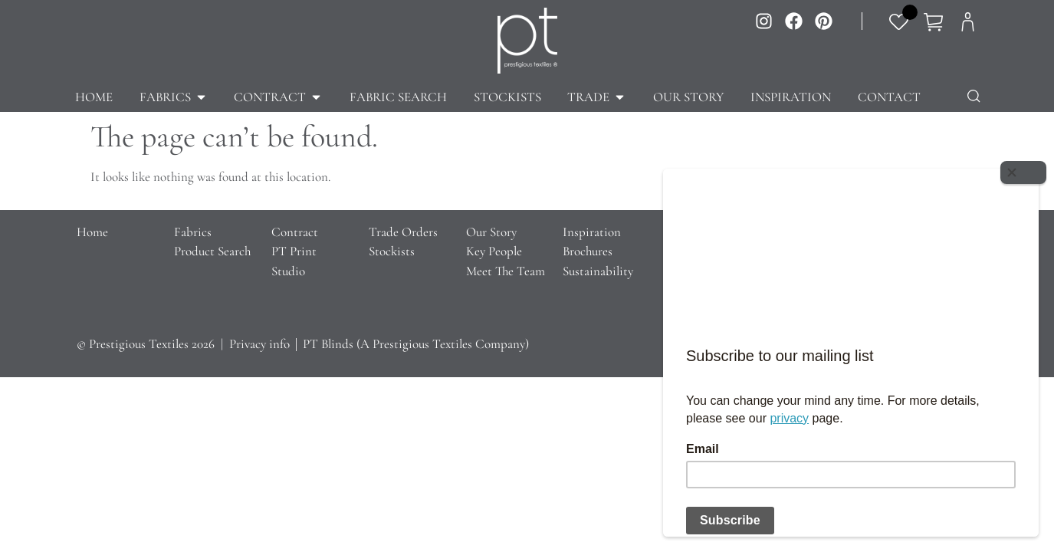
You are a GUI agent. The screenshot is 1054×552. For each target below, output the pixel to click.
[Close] (1023, 172)
